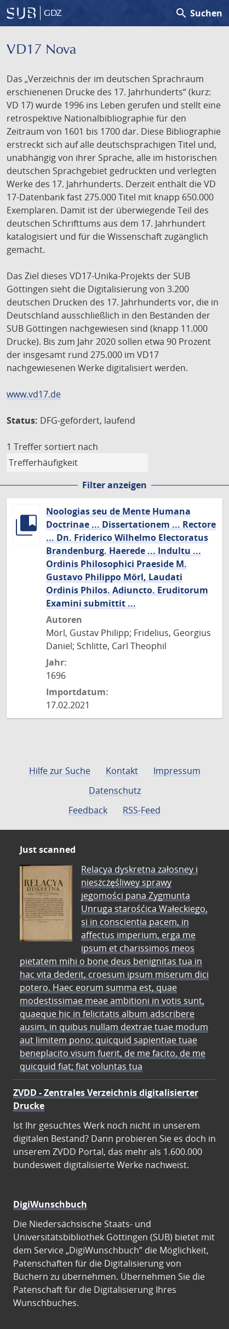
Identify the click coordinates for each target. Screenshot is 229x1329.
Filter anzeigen (114, 485)
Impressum (177, 771)
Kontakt (122, 771)
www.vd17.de (34, 394)
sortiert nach (71, 447)
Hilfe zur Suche (59, 771)
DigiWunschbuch (50, 1204)
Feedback (87, 810)
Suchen (198, 13)
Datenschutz (115, 790)
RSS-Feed (142, 810)
